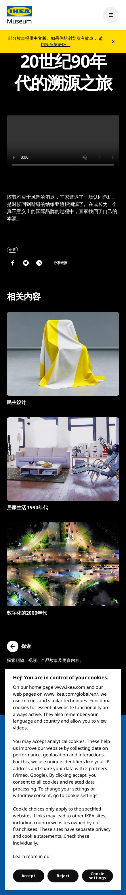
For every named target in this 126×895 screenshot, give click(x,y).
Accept (28, 875)
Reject (63, 875)
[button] (19, 646)
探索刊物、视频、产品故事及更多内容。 (45, 660)
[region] (63, 779)
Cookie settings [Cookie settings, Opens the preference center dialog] (97, 875)
